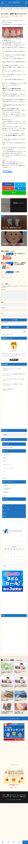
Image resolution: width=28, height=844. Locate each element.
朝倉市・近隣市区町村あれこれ (10, 481)
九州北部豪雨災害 (7, 488)
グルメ (5, 471)
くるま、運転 (6, 454)
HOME (2, 5)
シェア (8, 842)
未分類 (5, 516)
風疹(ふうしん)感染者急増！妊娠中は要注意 (20, 263)
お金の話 (5, 512)
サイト (2, 313)
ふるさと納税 (6, 444)
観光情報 (5, 485)
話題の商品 (6, 499)
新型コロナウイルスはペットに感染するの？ (20, 672)
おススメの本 (6, 502)
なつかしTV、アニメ (8, 464)
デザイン (7, 334)
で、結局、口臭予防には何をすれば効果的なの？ (7, 712)
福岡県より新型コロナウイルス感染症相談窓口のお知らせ (7, 685)
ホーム (3, 842)
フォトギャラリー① (17, 5)
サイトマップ (15, 796)
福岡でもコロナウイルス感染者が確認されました (20, 699)
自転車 (5, 457)
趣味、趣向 (6, 450)
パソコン (5, 475)
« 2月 (4, 565)
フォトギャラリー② (6, 796)
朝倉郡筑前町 (6, 492)
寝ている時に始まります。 (20, 254)
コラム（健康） (10, 8)
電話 (19, 842)
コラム (5, 505)
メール (3, 307)
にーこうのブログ (14, 2)
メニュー (14, 842)
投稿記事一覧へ (14, 359)
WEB (3, 334)
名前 (2, 302)
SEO (11, 334)
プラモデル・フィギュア (8, 468)
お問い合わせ (23, 796)
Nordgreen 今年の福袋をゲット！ (9, 389)
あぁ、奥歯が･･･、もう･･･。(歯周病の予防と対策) (21, 712)
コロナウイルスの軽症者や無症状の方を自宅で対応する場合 (20, 686)
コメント (3, 289)
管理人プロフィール (9, 5)
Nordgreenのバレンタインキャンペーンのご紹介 (12, 368)
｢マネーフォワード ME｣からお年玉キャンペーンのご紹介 (13, 379)
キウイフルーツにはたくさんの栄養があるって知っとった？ (7, 672)
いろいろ (5, 495)
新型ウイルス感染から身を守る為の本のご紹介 (7, 699)
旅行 (5, 461)
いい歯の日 (17, 271)
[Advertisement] (14, 409)
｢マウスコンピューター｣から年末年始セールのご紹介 (13, 384)
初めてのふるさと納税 (8, 447)
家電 (5, 478)
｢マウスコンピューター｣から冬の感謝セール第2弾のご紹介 (14, 373)
